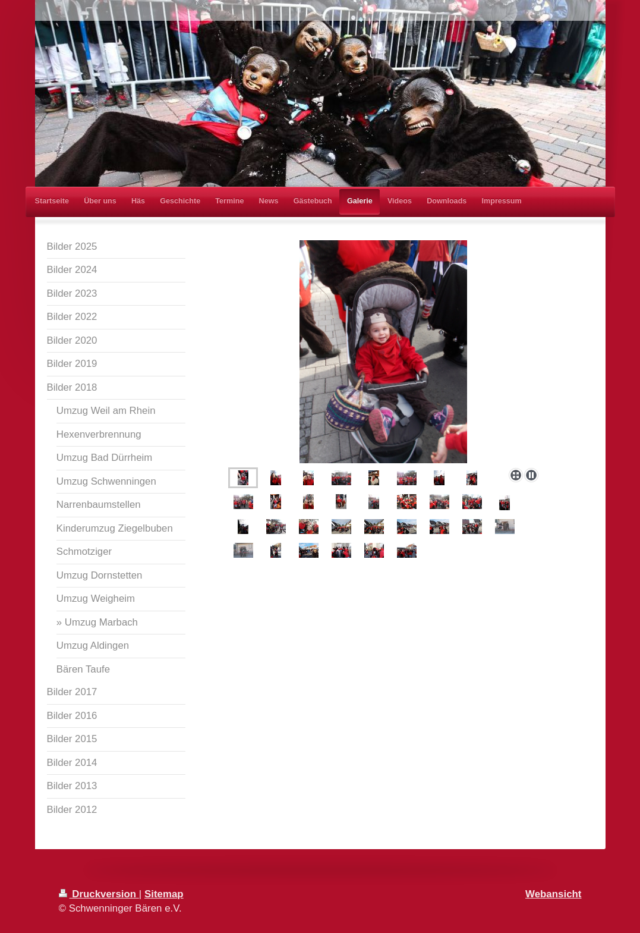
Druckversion (99, 894)
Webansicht (553, 894)
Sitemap (164, 894)
